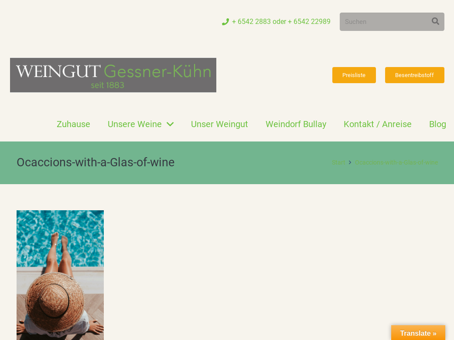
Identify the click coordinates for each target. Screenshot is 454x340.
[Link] (113, 75)
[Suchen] (392, 22)
